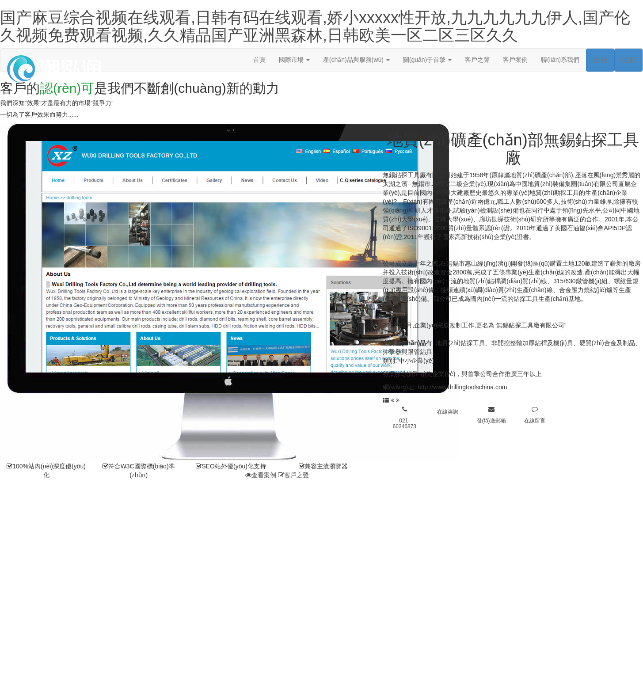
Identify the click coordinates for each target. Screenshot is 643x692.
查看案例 (260, 475)
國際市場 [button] (294, 59)
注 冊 (628, 60)
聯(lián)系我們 (560, 59)
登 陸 (600, 60)
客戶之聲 (477, 59)
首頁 (259, 59)
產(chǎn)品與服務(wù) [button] (356, 59)
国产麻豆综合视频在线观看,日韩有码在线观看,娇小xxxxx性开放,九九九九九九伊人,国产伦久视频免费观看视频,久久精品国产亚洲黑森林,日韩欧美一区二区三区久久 (315, 26)
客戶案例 (515, 59)
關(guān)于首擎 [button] (427, 59)
